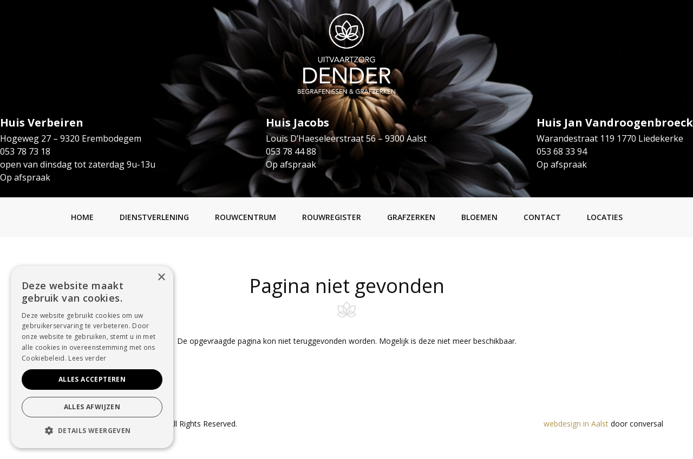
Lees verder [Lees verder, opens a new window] (87, 358)
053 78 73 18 (25, 151)
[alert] (92, 357)
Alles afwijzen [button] (92, 406)
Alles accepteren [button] (92, 379)
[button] (92, 430)
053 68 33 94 (562, 151)
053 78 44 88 (291, 151)
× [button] (161, 278)
